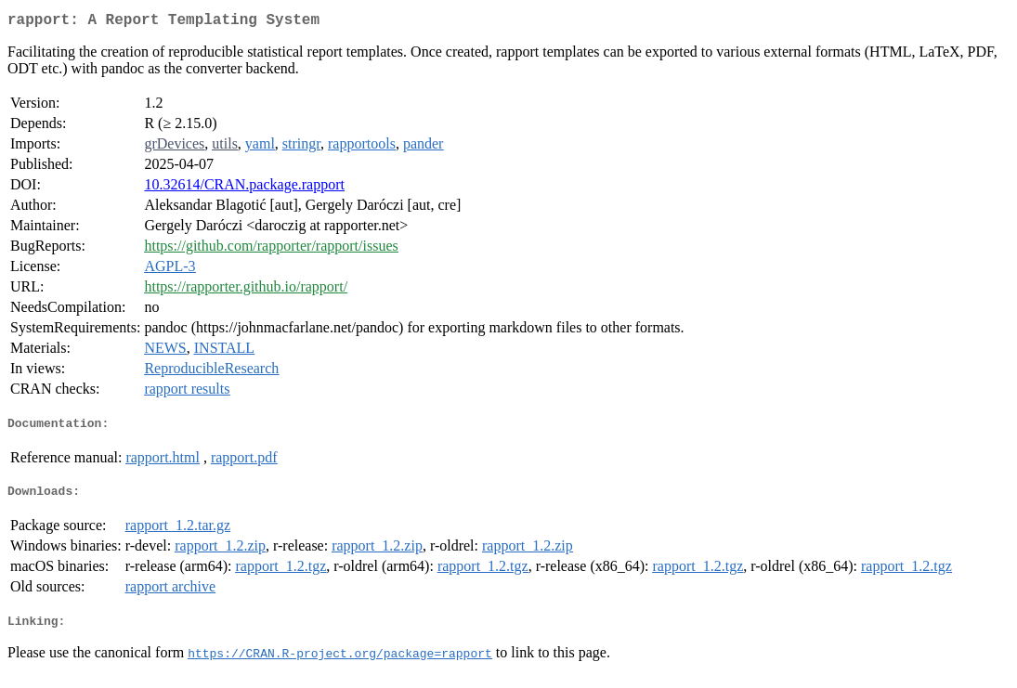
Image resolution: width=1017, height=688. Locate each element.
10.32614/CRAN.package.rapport (244, 188)
